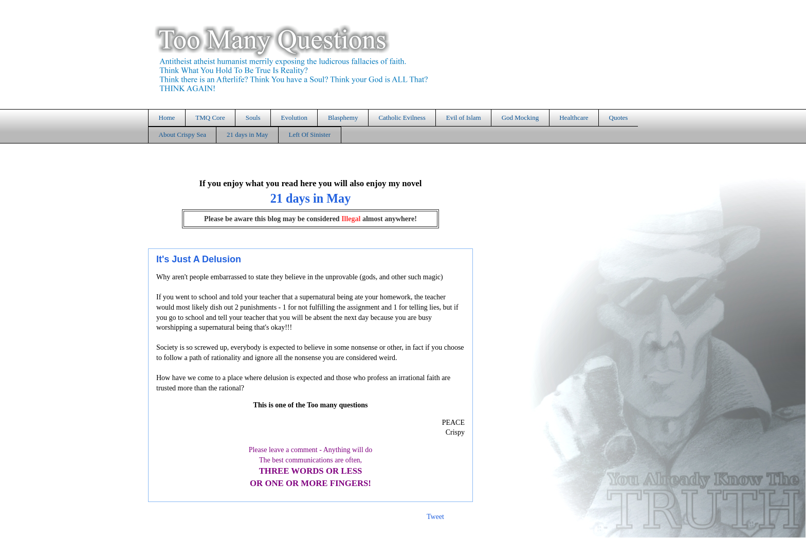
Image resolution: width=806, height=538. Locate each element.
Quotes (618, 117)
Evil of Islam (463, 117)
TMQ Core (210, 117)
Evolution (294, 117)
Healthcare (573, 117)
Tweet (435, 517)
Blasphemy (343, 117)
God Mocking (520, 117)
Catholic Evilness (401, 117)
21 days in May (247, 134)
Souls (253, 117)
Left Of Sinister (309, 134)
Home (167, 117)
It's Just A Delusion (198, 259)
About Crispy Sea (182, 134)
